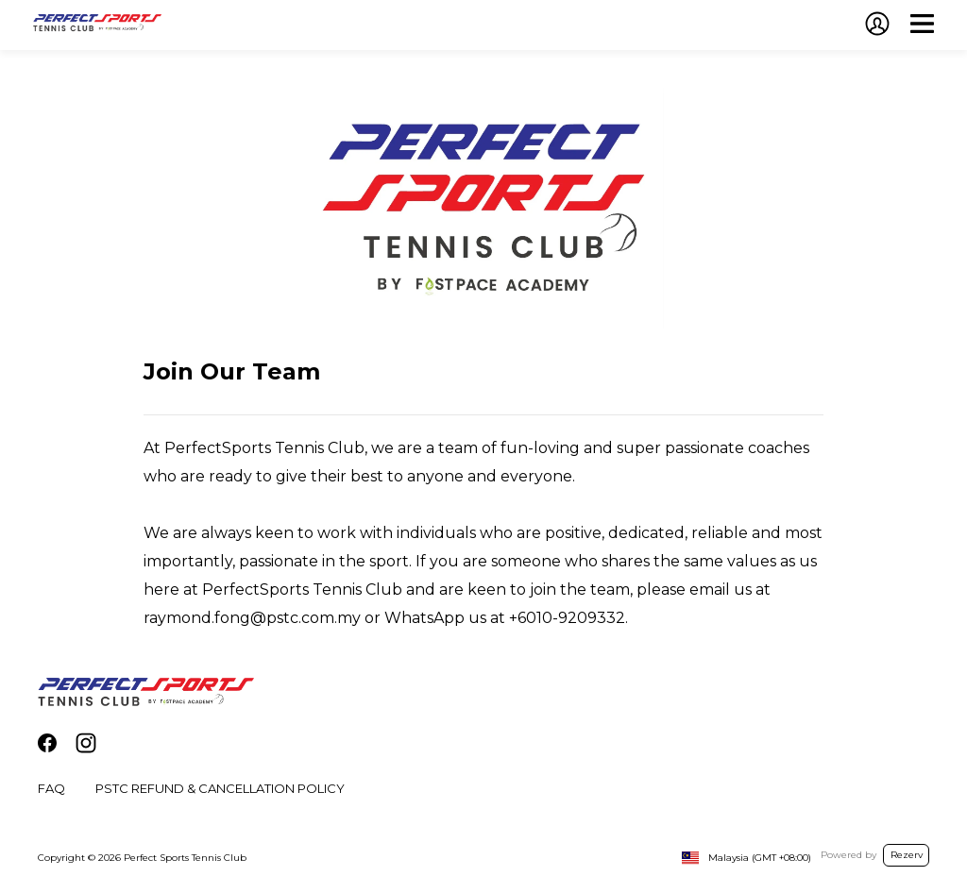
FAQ (51, 788)
